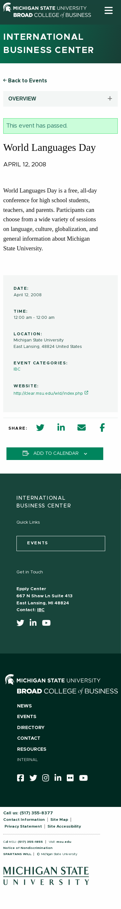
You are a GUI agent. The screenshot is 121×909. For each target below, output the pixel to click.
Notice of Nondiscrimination (28, 848)
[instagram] (47, 779)
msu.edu (63, 841)
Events (26, 717)
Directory (31, 728)
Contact (28, 738)
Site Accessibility (64, 826)
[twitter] (22, 624)
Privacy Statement (23, 826)
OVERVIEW (22, 98)
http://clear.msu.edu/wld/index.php (48, 394)
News (24, 706)
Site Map (59, 819)
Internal (27, 760)
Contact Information (24, 819)
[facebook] (22, 779)
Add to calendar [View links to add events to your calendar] (56, 453)
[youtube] (48, 624)
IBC (17, 369)
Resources (31, 749)
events (37, 543)
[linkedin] (35, 624)
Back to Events (25, 80)
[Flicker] (72, 779)
